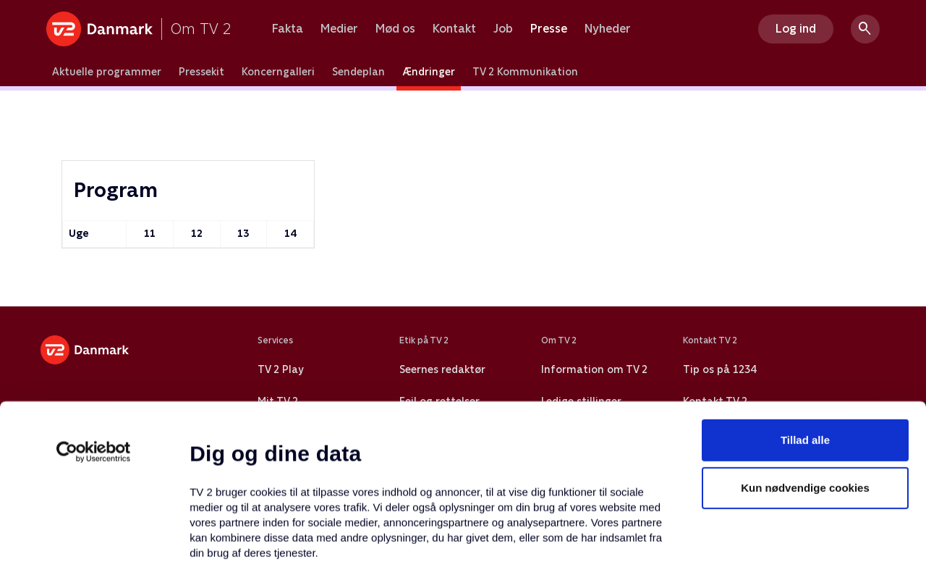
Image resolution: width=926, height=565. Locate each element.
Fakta (287, 28)
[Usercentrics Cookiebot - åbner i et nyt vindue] (93, 322)
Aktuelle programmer (106, 72)
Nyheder (608, 28)
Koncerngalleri (278, 72)
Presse (548, 28)
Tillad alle (805, 310)
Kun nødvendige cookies (805, 358)
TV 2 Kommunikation (525, 72)
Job (503, 28)
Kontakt (454, 28)
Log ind (796, 28)
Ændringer (428, 72)
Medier (339, 28)
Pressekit (201, 72)
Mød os (395, 28)
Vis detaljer (701, 536)
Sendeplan (358, 72)
